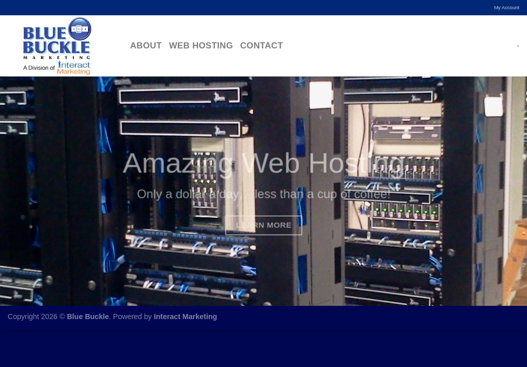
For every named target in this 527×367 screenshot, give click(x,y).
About (146, 45)
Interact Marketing (185, 316)
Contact (261, 45)
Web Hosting (201, 45)
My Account (506, 7)
